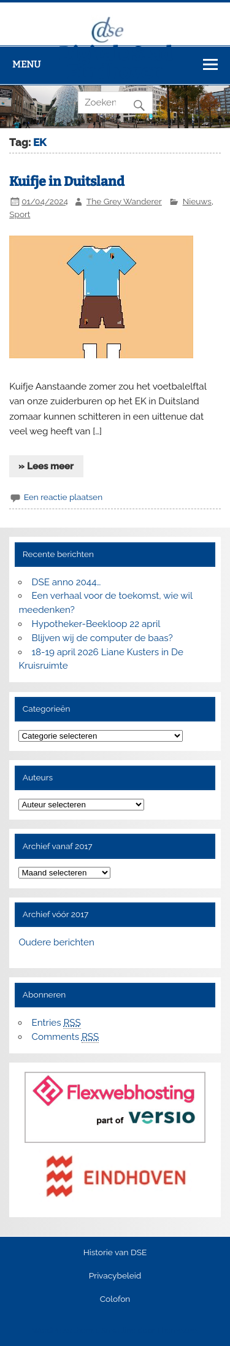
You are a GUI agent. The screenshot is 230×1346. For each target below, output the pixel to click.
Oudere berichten (56, 942)
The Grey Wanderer (124, 201)
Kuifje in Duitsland (67, 182)
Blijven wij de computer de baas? (102, 638)
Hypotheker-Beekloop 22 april (96, 623)
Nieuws (197, 201)
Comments (65, 1037)
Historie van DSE (115, 1252)
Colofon (115, 1299)
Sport (19, 214)
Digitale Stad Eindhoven (115, 63)
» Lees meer (46, 466)
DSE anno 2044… (66, 582)
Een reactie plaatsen (63, 497)
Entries (56, 1023)
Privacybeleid (115, 1276)
